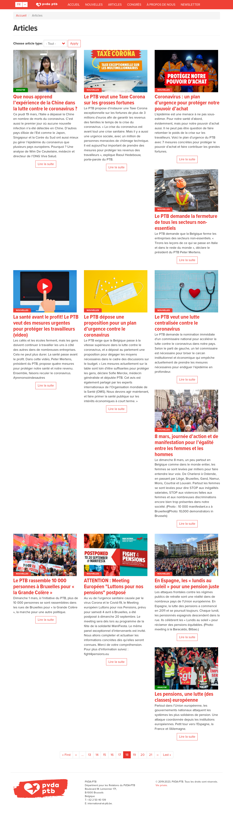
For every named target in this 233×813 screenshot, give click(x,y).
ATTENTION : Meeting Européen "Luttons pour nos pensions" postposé (113, 586)
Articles (115, 5)
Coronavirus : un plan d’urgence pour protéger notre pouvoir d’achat (187, 103)
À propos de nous (161, 5)
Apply (74, 43)
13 (90, 755)
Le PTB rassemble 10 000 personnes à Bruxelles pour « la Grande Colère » (43, 586)
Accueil (74, 5)
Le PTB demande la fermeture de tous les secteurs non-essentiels (186, 222)
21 (151, 755)
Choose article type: (28, 43)
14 (98, 755)
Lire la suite (46, 164)
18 (128, 756)
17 (120, 755)
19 (135, 755)
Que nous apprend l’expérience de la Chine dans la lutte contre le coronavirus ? (45, 103)
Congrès (134, 5)
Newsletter (190, 5)
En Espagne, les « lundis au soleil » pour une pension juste (187, 583)
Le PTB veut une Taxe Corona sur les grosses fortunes (114, 100)
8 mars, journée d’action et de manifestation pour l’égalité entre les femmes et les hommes (186, 445)
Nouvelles (94, 5)
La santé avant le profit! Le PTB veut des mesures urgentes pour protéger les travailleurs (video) (46, 326)
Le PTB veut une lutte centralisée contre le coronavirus (177, 323)
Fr (18, 4)
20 (144, 755)
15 (105, 755)
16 (113, 755)
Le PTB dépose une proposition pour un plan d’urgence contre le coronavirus (110, 326)
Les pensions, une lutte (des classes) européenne (184, 697)
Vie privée (161, 785)
